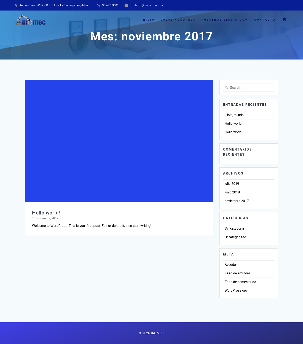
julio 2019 (232, 184)
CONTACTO (264, 19)
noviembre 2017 (237, 201)
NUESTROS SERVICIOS (223, 19)
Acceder (231, 265)
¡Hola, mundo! (235, 115)
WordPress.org (236, 290)
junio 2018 (232, 192)
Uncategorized (235, 237)
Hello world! (46, 213)
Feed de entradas (238, 273)
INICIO (148, 19)
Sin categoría (234, 228)
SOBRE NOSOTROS (178, 19)
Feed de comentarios (240, 282)
